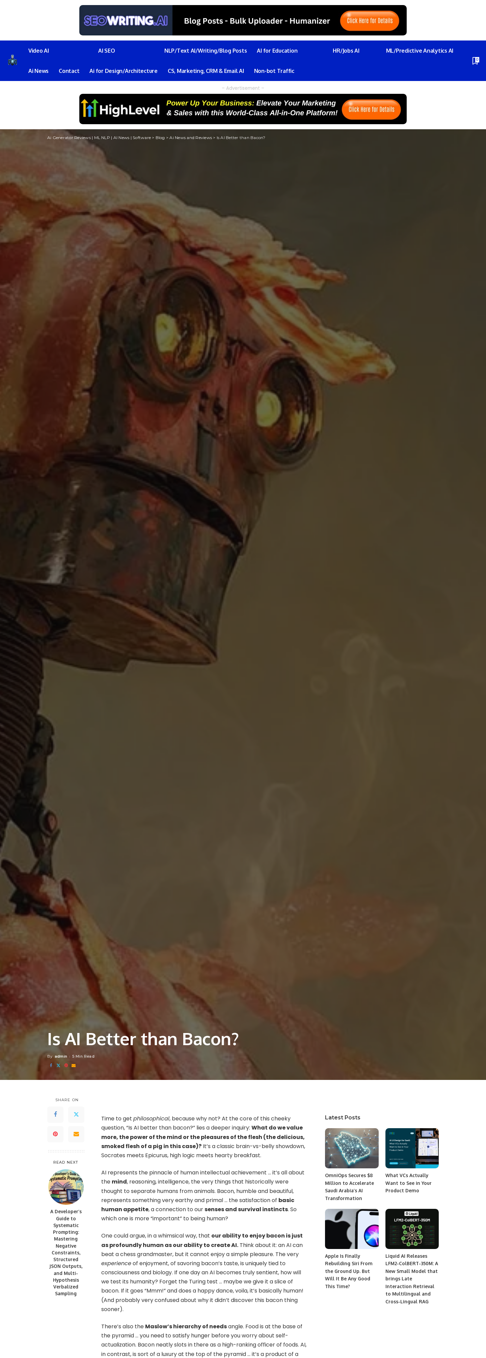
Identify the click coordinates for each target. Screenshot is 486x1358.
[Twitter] (58, 1065)
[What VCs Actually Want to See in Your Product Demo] (412, 1148)
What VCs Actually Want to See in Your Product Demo (408, 1182)
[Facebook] (51, 1065)
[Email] (73, 1065)
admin (61, 1056)
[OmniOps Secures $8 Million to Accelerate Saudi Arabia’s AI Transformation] (351, 1148)
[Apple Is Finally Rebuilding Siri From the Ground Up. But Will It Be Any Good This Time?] (351, 1229)
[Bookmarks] (475, 60)
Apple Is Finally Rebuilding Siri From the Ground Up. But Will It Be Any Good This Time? (349, 1271)
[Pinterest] (66, 1065)
